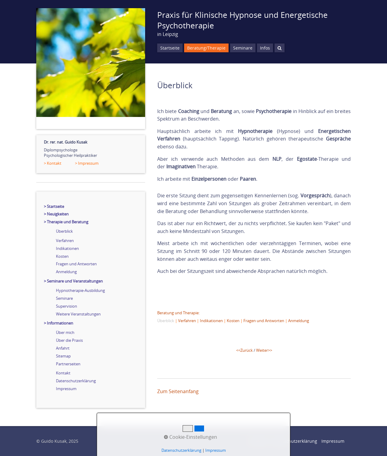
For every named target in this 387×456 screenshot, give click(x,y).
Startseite (170, 48)
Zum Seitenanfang (178, 391)
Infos (265, 48)
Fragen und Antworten (76, 264)
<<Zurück (244, 350)
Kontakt (63, 373)
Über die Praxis (69, 340)
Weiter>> (264, 350)
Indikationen (67, 248)
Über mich (65, 332)
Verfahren (65, 240)
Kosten (62, 256)
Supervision (66, 306)
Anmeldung (66, 271)
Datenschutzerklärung (76, 380)
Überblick (64, 231)
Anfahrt (63, 348)
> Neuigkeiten (56, 214)
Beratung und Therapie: (178, 312)
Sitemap (63, 356)
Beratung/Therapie (206, 48)
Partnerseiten (68, 364)
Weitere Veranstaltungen (78, 314)
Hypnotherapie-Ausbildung (80, 290)
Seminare (64, 298)
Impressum (66, 388)
